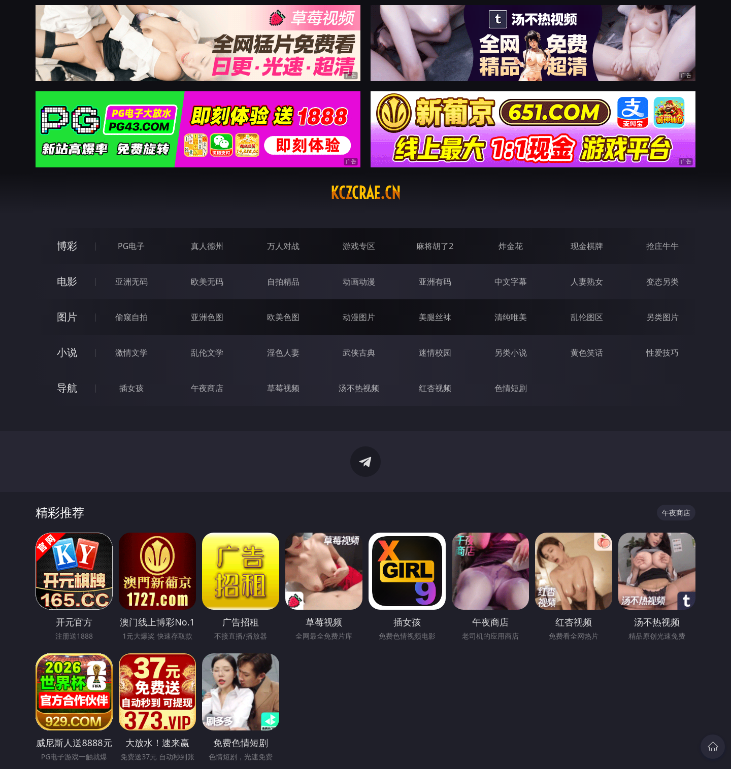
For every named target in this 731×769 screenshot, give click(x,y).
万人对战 (283, 246)
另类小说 (510, 352)
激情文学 (131, 352)
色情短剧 (510, 388)
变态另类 (662, 281)
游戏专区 (359, 246)
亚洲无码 (131, 281)
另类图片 (662, 317)
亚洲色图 (207, 317)
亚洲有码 (435, 281)
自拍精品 (283, 281)
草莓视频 (283, 388)
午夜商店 (207, 388)
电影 (67, 281)
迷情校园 (435, 352)
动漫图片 (359, 317)
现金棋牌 (587, 246)
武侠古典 (359, 352)
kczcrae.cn (365, 193)
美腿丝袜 (435, 317)
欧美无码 (207, 281)
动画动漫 (359, 281)
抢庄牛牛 (662, 246)
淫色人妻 (283, 352)
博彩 (67, 246)
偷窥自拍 (131, 317)
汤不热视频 (359, 388)
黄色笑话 (587, 352)
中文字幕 (510, 281)
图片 (67, 317)
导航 (67, 388)
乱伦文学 (207, 352)
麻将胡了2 (434, 246)
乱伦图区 (587, 317)
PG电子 (131, 246)
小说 (67, 352)
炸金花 (511, 246)
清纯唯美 (510, 317)
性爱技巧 (662, 352)
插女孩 (131, 388)
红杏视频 (435, 388)
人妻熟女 (587, 281)
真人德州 (207, 246)
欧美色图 (283, 317)
